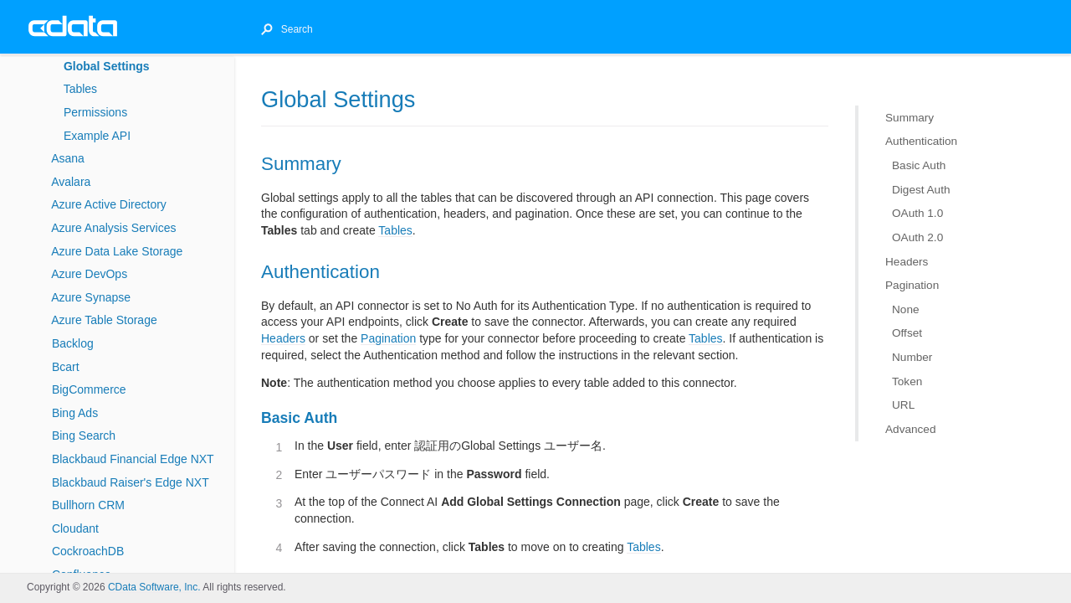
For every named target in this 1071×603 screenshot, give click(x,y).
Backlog (73, 343)
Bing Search (83, 435)
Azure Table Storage (104, 320)
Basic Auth (918, 165)
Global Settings (107, 66)
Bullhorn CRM (88, 505)
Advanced (910, 429)
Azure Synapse (91, 297)
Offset (907, 333)
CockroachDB (88, 551)
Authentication (921, 141)
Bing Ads (75, 413)
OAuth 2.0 (917, 237)
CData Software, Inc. (154, 587)
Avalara (70, 181)
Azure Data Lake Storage (116, 251)
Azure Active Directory (109, 204)
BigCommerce (89, 389)
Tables (80, 88)
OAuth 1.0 (917, 213)
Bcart (65, 367)
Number (912, 357)
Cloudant (75, 528)
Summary (909, 117)
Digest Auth (921, 189)
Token (907, 380)
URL (903, 405)
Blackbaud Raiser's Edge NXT (130, 482)
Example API (97, 135)
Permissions (95, 112)
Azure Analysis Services (113, 227)
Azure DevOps (89, 274)
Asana (68, 158)
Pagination (912, 285)
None (906, 309)
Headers (906, 261)
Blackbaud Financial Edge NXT (133, 459)
